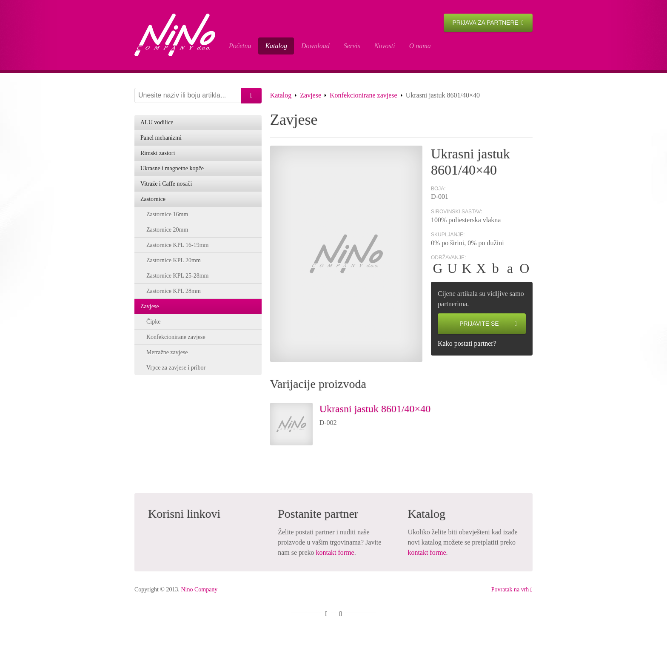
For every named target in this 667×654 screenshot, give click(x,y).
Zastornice (152, 199)
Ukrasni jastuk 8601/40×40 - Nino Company (174, 35)
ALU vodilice (156, 122)
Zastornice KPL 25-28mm (177, 275)
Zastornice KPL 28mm (173, 291)
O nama (420, 45)
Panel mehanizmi (161, 138)
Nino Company (199, 589)
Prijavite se (488, 323)
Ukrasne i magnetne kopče (172, 168)
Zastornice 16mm (167, 214)
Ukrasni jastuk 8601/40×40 (375, 408)
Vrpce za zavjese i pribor (175, 367)
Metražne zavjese (167, 352)
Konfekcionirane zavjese (363, 95)
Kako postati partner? (467, 343)
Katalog (276, 45)
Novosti (384, 45)
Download (315, 45)
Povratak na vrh (512, 589)
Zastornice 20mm (167, 230)
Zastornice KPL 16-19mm (177, 245)
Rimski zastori (157, 153)
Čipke (153, 321)
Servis (352, 45)
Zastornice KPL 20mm (173, 260)
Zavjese (310, 95)
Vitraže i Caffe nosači (166, 184)
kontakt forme (335, 552)
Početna (240, 45)
